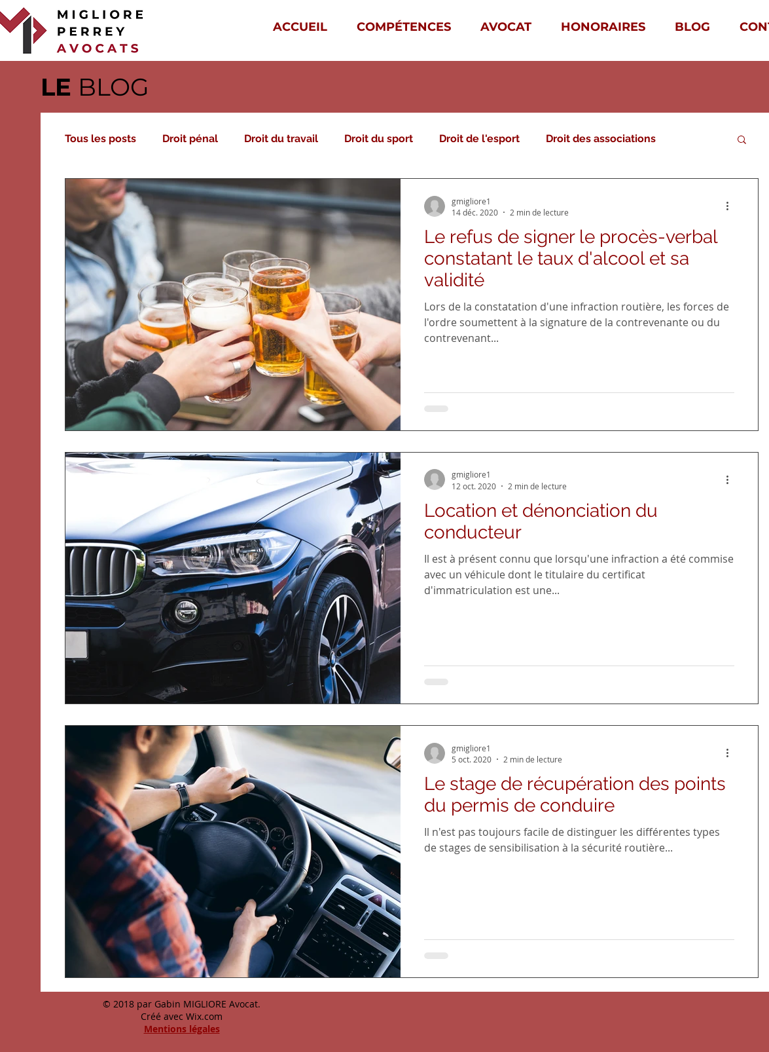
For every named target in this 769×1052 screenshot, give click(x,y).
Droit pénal (190, 138)
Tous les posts (100, 138)
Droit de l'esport (479, 138)
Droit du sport (378, 138)
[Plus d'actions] (732, 206)
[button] (742, 140)
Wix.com (204, 1016)
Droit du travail (281, 138)
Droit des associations (601, 138)
